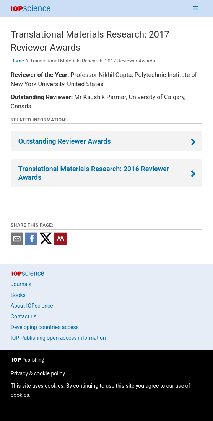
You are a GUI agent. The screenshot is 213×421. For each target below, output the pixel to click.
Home (17, 61)
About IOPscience (32, 306)
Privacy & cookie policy (38, 373)
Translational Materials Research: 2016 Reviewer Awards (93, 173)
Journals (21, 284)
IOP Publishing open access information (58, 338)
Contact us (23, 316)
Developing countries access (45, 327)
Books (18, 295)
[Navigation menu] (195, 8)
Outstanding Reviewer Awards (64, 141)
